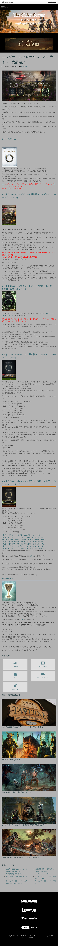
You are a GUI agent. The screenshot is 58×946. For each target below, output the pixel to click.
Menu (4, 7)
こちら (32, 556)
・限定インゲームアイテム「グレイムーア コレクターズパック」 (23, 542)
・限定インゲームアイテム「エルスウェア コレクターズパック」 (23, 544)
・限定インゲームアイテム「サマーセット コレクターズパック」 (23, 546)
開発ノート (15, 686)
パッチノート (15, 675)
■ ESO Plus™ (8, 578)
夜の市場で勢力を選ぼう (14, 874)
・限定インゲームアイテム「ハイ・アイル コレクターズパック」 (23, 537)
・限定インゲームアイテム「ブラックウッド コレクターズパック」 (24, 539)
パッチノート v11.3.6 (42, 874)
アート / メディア (42, 663)
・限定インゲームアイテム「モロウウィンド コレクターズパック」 (24, 548)
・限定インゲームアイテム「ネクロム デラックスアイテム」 (22, 535)
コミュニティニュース (43, 675)
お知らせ (24, 66)
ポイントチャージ (52, 2)
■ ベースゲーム (9, 139)
